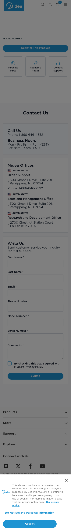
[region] (35, 502)
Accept (30, 524)
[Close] (66, 480)
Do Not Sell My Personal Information (29, 513)
